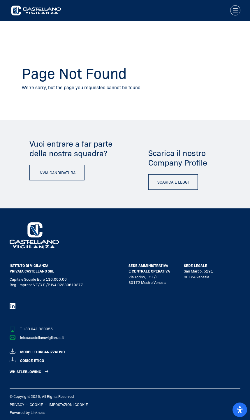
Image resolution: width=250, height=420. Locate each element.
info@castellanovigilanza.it (42, 337)
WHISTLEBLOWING (25, 371)
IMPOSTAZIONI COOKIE (68, 404)
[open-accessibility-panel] (240, 410)
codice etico (27, 359)
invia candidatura (56, 172)
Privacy (17, 404)
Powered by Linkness (27, 412)
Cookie (36, 404)
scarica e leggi (173, 181)
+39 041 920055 (38, 328)
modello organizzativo (37, 351)
